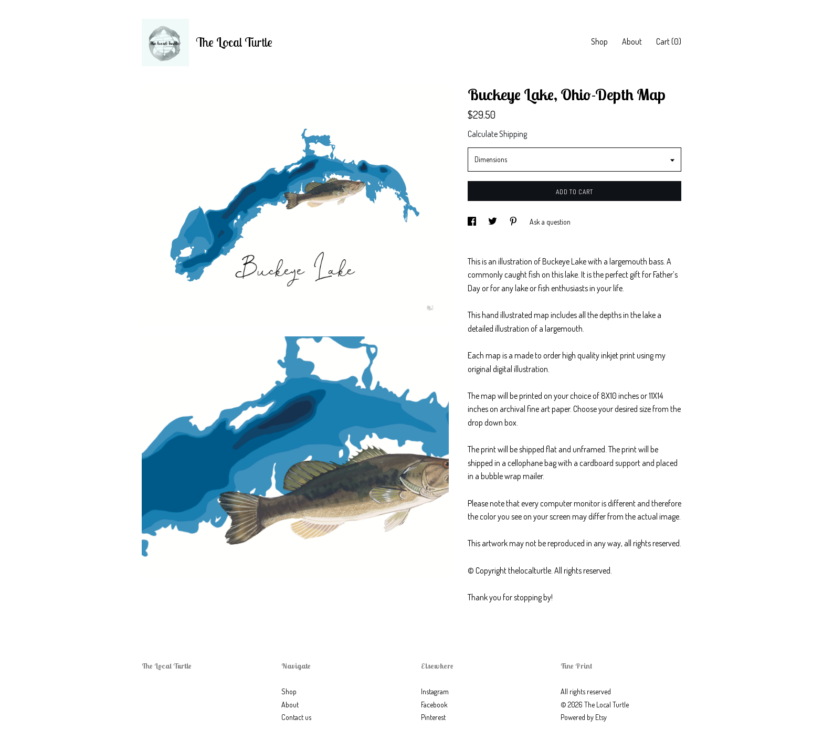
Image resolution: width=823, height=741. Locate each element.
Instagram (435, 691)
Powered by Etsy (584, 717)
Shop (599, 41)
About (632, 41)
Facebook (434, 704)
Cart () (668, 41)
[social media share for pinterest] (514, 221)
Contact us (296, 717)
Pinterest (433, 717)
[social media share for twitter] (493, 221)
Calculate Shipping (497, 134)
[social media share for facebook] (473, 221)
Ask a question (550, 221)
